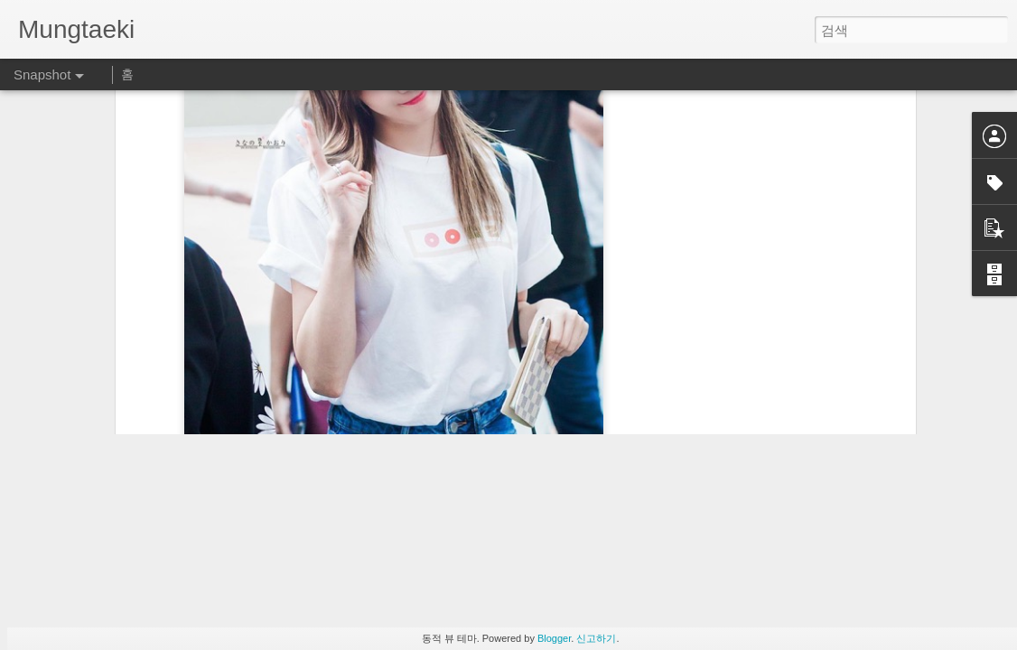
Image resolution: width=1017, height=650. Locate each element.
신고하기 (596, 638)
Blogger (554, 638)
